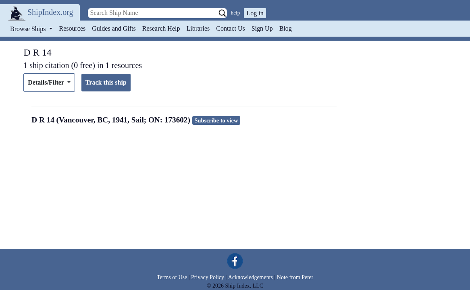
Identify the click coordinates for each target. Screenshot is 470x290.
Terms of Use (172, 277)
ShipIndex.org (50, 12)
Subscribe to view (216, 120)
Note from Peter (295, 277)
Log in (254, 13)
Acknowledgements (250, 277)
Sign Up (262, 28)
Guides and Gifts (113, 28)
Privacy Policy (207, 277)
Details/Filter (46, 82)
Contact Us (230, 28)
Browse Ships (28, 28)
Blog (285, 28)
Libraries (198, 28)
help (235, 13)
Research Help (161, 28)
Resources (72, 28)
